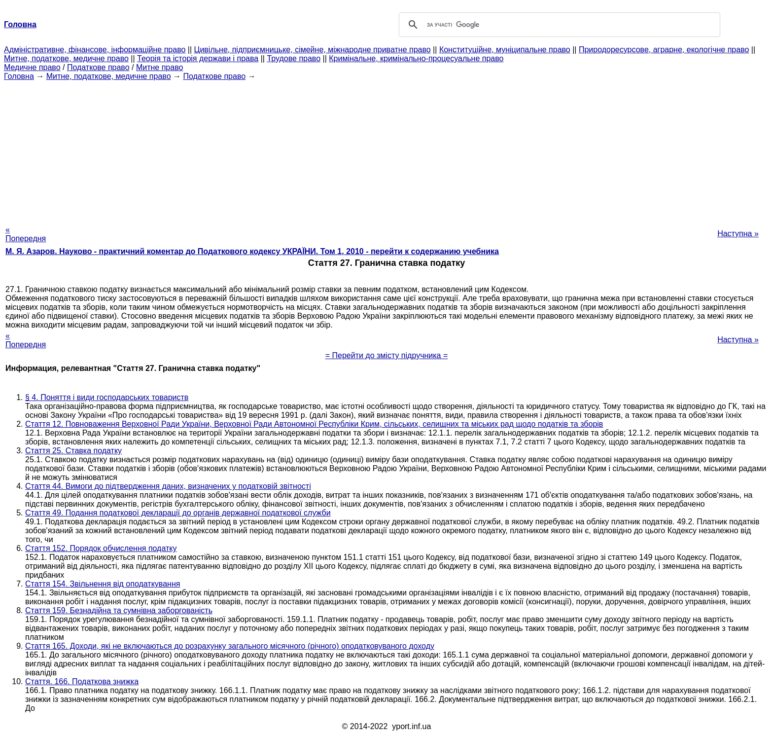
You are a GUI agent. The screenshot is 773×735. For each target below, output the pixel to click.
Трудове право (293, 58)
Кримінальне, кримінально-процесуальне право (416, 58)
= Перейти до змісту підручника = (386, 355)
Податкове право (98, 67)
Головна (19, 76)
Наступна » (738, 233)
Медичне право (32, 67)
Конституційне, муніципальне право (504, 49)
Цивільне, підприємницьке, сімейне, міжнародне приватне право (312, 49)
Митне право (159, 67)
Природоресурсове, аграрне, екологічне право (664, 49)
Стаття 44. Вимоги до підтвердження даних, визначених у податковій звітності (168, 486)
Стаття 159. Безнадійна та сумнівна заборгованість (118, 610)
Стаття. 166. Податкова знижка (82, 681)
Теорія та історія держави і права (197, 58)
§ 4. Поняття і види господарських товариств (106, 397)
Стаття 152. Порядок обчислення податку (100, 548)
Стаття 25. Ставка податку (73, 450)
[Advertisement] (386, 150)
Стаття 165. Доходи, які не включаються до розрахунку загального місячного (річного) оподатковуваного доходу (229, 646)
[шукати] (558, 25)
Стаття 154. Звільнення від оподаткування (102, 584)
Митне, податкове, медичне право (66, 58)
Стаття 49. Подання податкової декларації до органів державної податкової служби (178, 513)
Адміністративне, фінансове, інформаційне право (94, 49)
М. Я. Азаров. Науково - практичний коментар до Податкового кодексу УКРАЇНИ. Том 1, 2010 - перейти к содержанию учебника (252, 251)
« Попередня (25, 234)
